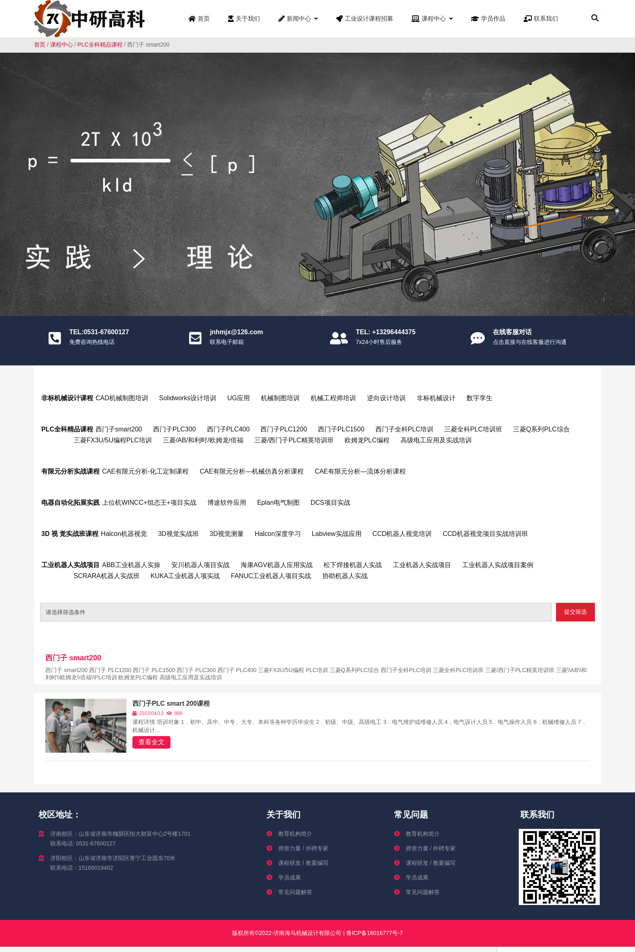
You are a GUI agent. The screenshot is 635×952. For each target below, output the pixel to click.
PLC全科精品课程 (99, 44)
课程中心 (61, 44)
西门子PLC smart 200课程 (171, 703)
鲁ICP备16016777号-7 (374, 933)
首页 (39, 44)
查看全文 (151, 742)
